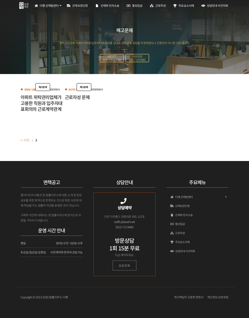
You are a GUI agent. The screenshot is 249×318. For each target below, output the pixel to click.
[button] (112, 58)
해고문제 (43, 87)
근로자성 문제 (77, 97)
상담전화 (124, 265)
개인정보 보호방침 (217, 297)
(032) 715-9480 (124, 227)
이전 (25, 140)
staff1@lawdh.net (124, 222)
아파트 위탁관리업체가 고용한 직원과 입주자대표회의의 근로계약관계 (41, 103)
